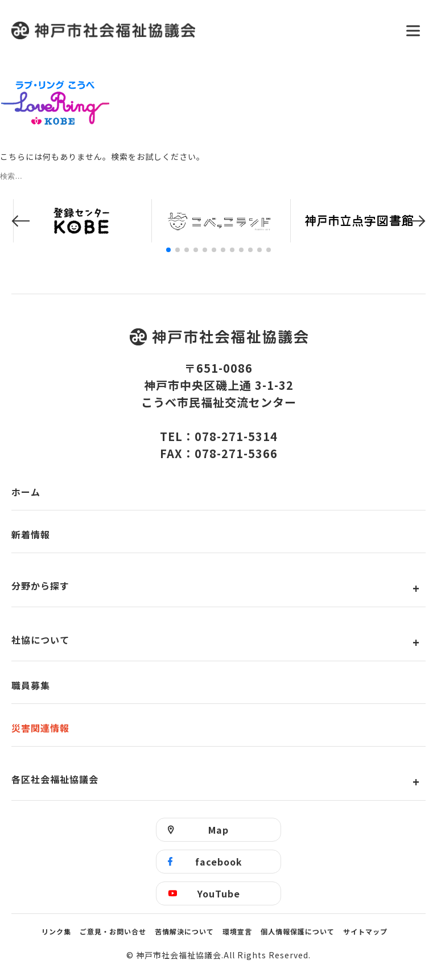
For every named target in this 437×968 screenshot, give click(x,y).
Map (218, 830)
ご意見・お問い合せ (113, 931)
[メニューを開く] (413, 30)
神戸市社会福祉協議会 (201, 30)
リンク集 (56, 931)
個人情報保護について (298, 931)
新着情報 (30, 534)
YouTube (218, 893)
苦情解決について (184, 931)
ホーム (25, 492)
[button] (20, 221)
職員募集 (30, 685)
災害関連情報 (40, 728)
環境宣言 (237, 931)
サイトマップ (365, 931)
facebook (218, 861)
